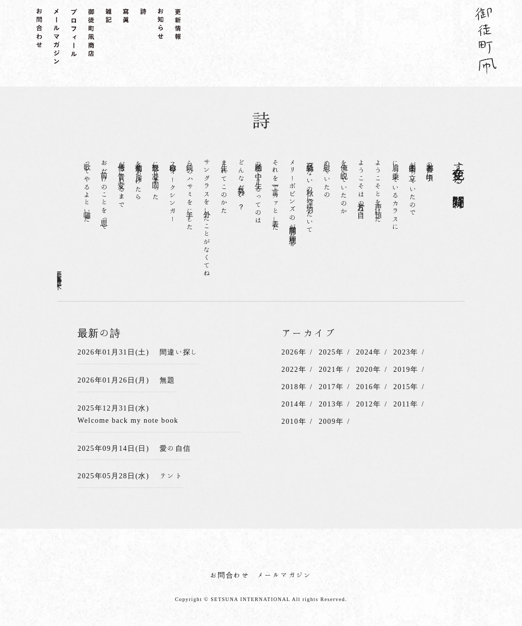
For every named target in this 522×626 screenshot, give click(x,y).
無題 (167, 380)
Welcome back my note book (127, 420)
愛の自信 (175, 448)
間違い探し (179, 352)
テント (171, 475)
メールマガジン (284, 575)
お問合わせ (229, 575)
